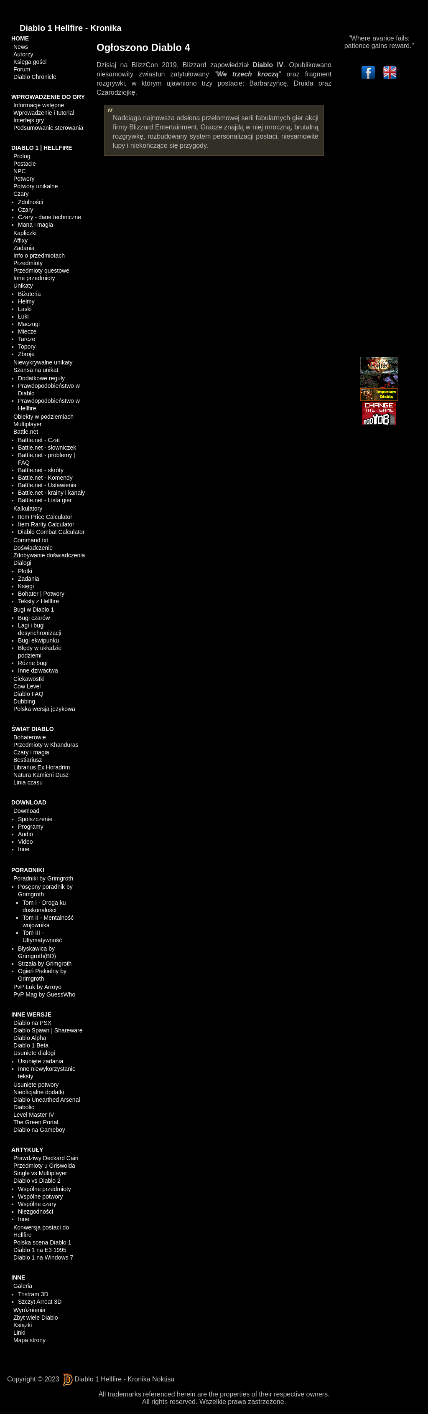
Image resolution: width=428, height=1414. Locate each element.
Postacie (24, 163)
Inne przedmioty (34, 278)
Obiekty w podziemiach (43, 416)
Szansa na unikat (35, 370)
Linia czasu (28, 782)
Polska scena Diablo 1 (42, 1242)
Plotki (25, 571)
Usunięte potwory (36, 1084)
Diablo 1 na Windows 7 (43, 1257)
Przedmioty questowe (41, 270)
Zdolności (30, 202)
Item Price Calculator (45, 516)
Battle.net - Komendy (45, 477)
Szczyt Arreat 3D (39, 1301)
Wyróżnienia (29, 1310)
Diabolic (23, 1107)
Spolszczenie (35, 819)
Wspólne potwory (40, 1196)
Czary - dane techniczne (49, 217)
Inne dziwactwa (38, 670)
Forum (21, 69)
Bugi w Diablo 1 (33, 609)
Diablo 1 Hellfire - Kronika (70, 28)
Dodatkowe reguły (41, 378)
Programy (30, 826)
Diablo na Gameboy (39, 1129)
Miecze (27, 331)
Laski (25, 309)
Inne (23, 849)
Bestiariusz (27, 759)
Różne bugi (33, 663)
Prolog (21, 156)
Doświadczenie (33, 547)
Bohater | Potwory (41, 593)
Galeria (22, 1285)
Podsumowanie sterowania (48, 127)
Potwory (24, 178)
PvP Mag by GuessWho (44, 994)
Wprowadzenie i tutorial (43, 112)
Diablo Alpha (29, 1038)
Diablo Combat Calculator (51, 532)
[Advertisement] (379, 220)
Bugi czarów (34, 618)
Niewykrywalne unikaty (43, 362)
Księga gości (29, 61)
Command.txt (30, 540)
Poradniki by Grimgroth (43, 878)
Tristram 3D (33, 1294)
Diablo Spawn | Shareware (48, 1030)
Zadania (24, 248)
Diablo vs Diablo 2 (37, 1180)
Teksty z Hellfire (38, 601)
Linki (19, 1332)
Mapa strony (29, 1340)
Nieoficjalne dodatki (38, 1092)
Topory (27, 346)
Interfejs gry (28, 120)
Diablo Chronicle (34, 76)
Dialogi (22, 562)
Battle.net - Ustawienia (47, 485)
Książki (22, 1325)
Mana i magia (35, 224)
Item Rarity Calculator (46, 524)
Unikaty (23, 285)
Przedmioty (28, 263)
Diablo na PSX (32, 1022)
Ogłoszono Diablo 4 (143, 47)
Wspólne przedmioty (44, 1189)
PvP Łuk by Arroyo (37, 987)
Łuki (23, 316)
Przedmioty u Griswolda (44, 1165)
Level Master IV (33, 1114)
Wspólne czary (37, 1204)
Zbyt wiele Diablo (35, 1317)
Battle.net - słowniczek (47, 447)
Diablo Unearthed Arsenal (46, 1099)
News (20, 46)
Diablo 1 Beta (30, 1045)
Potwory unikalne (35, 186)
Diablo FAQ (28, 694)
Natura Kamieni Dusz (41, 775)
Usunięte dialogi (34, 1053)
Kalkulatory (27, 508)
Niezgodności (35, 1211)
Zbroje (26, 354)
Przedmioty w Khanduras (46, 744)
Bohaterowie (29, 737)
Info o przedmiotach (39, 255)
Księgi (26, 586)
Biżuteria (29, 294)
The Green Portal (35, 1122)
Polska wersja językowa (44, 709)
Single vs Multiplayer (40, 1173)
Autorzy (23, 54)
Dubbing (24, 701)
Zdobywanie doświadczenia (49, 555)
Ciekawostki (29, 678)
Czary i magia (31, 752)
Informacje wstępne (38, 105)
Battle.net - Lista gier (44, 500)
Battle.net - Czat (39, 440)
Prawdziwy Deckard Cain (46, 1158)
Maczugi (29, 324)
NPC (19, 171)
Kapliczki (24, 233)
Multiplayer (27, 424)
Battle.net (25, 431)
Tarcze (26, 339)
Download (26, 810)
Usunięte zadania (40, 1061)
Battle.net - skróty (41, 470)
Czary (21, 193)
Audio (25, 834)
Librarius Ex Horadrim (41, 767)
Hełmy (26, 301)
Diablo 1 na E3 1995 (39, 1250)
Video (25, 841)
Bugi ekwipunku (38, 640)
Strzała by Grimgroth (44, 963)
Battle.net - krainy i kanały (51, 492)
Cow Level (27, 686)
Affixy (20, 240)
